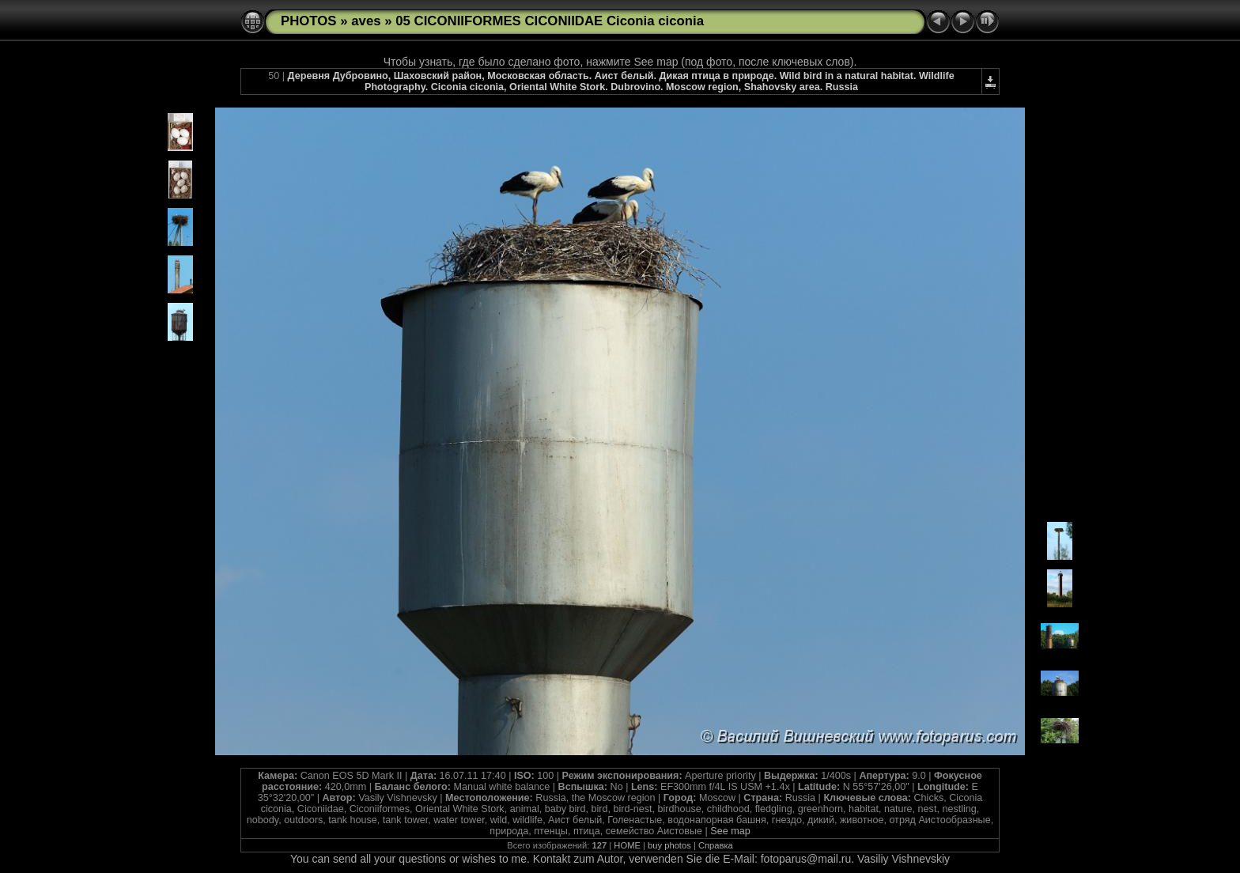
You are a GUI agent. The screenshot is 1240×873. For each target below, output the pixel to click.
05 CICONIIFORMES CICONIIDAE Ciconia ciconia (549, 20)
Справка (715, 845)
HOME (627, 845)
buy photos (669, 845)
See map (730, 831)
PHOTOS (309, 20)
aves (365, 20)
